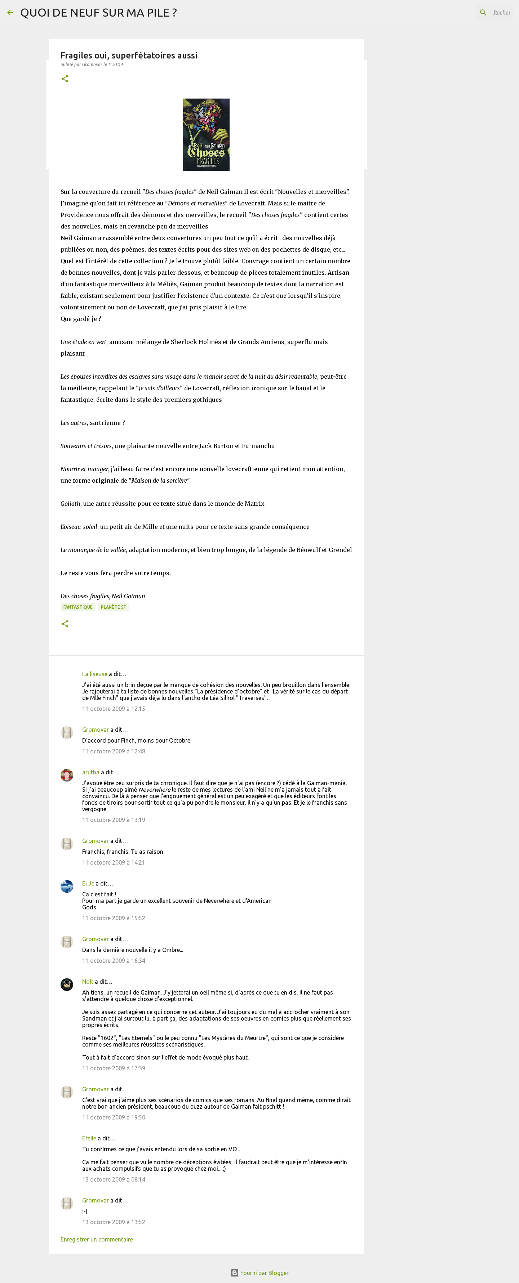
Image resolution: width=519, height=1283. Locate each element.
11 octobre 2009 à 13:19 (113, 820)
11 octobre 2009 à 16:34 (113, 960)
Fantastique (78, 607)
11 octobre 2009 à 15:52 (113, 918)
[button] (65, 79)
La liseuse (94, 674)
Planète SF (113, 607)
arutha (90, 772)
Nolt (87, 981)
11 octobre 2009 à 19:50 (113, 1117)
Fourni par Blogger (259, 1273)
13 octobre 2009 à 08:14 (113, 1179)
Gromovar (95, 729)
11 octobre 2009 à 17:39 (113, 1068)
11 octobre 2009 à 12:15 (113, 708)
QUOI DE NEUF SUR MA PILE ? (98, 12)
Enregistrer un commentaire (97, 1239)
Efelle (89, 1138)
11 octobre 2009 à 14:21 (113, 862)
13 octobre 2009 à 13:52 (113, 1222)
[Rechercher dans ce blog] (475, 12)
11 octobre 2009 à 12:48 (113, 751)
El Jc (88, 883)
